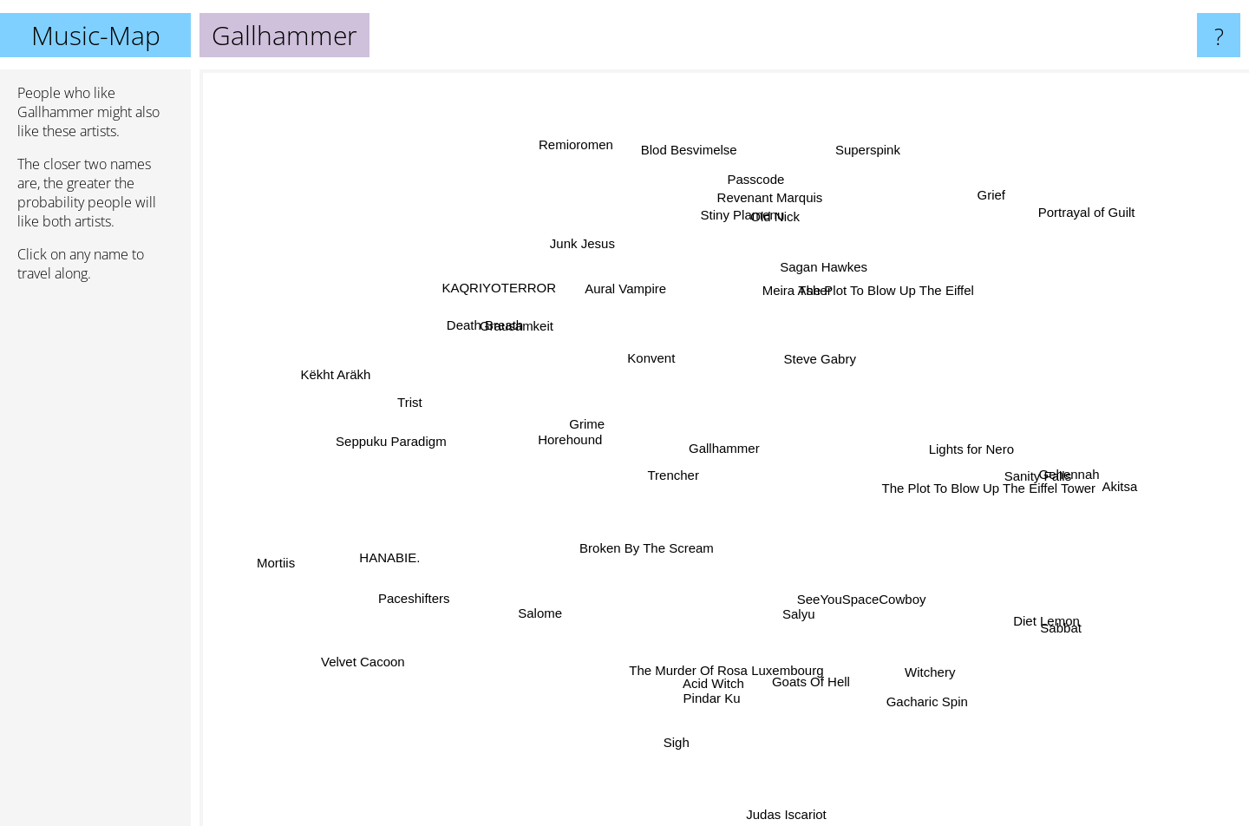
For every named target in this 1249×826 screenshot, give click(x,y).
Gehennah (1053, 469)
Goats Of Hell (812, 674)
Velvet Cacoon (382, 651)
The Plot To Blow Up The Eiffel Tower (980, 485)
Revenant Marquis (765, 211)
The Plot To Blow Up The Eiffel (880, 290)
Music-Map (95, 35)
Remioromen (582, 155)
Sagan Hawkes (822, 265)
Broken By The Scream (653, 546)
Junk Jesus (587, 249)
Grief (979, 205)
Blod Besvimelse (693, 154)
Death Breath (498, 331)
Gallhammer (724, 448)
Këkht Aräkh (341, 373)
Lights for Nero (963, 445)
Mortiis (293, 557)
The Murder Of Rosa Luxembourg (720, 666)
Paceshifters (418, 594)
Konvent (653, 351)
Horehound (570, 439)
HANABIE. (402, 552)
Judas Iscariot (784, 799)
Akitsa (1123, 490)
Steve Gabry (821, 353)
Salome (545, 610)
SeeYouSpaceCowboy (854, 594)
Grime (593, 424)
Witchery (921, 664)
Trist (414, 411)
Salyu (795, 609)
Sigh (679, 734)
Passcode (752, 188)
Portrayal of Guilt (1073, 220)
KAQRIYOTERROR (513, 293)
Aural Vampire (629, 299)
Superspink (862, 163)
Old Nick (776, 227)
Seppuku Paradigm (408, 440)
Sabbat (1045, 620)
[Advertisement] (95, 561)
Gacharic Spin (918, 692)
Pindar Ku (709, 691)
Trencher (677, 474)
